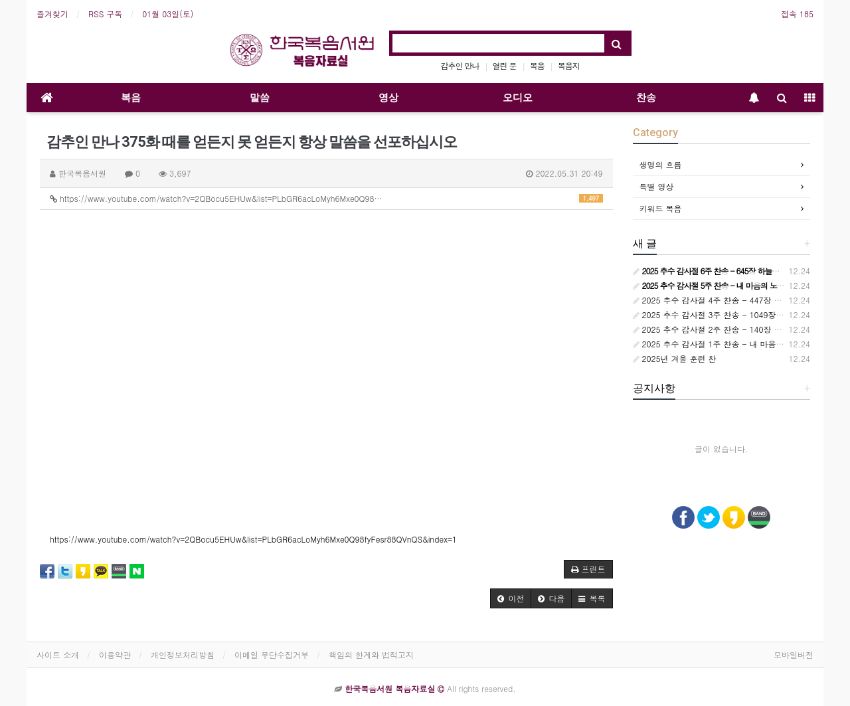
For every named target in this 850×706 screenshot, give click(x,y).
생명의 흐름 (660, 164)
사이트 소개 (58, 654)
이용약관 (115, 654)
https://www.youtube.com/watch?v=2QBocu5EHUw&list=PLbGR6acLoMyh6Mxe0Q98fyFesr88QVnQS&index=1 (253, 539)
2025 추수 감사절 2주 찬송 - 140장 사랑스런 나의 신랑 (738, 329)
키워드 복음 (660, 208)
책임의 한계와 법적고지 (371, 654)
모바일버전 (793, 654)
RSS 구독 (105, 13)
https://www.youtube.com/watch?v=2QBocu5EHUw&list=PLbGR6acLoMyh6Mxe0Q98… (326, 198)
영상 (388, 98)
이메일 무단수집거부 (271, 654)
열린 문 (505, 65)
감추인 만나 (460, 65)
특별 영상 (656, 186)
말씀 (260, 98)
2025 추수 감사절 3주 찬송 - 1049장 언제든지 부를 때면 (740, 314)
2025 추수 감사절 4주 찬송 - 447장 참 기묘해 (721, 300)
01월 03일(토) (167, 13)
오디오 (518, 98)
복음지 (569, 65)
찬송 (646, 98)
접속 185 (797, 13)
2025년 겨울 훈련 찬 (675, 358)
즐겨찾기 (52, 13)
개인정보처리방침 (182, 654)
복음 (537, 65)
